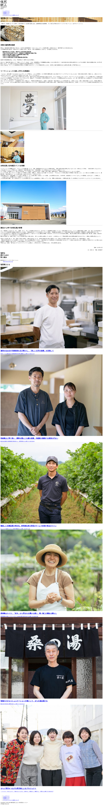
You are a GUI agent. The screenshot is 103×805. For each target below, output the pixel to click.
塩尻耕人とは (6, 12)
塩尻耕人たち (6, 13)
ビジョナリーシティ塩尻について (11, 15)
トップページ (6, 11)
